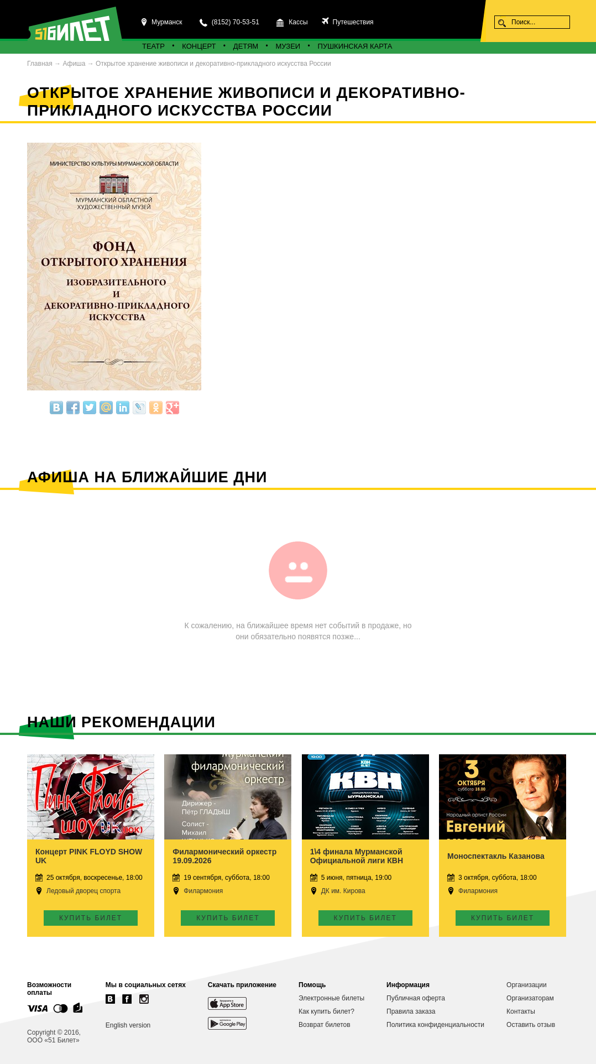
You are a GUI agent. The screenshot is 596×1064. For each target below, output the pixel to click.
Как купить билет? (326, 1011)
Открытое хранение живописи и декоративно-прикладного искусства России (213, 63)
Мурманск (166, 22)
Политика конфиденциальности (435, 1025)
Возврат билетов (325, 1025)
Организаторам (530, 998)
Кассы (298, 22)
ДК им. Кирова (343, 891)
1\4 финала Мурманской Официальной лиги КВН (356, 856)
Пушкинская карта (355, 46)
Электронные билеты (331, 998)
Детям (245, 46)
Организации (526, 985)
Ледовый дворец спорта (83, 891)
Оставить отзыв (530, 1025)
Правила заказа (410, 1011)
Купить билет (90, 918)
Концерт (199, 46)
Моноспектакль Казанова (496, 856)
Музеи (288, 46)
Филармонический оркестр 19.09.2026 (224, 856)
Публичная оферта (415, 998)
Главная (40, 63)
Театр (153, 46)
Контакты (520, 1011)
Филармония (203, 891)
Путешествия (352, 22)
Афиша (73, 63)
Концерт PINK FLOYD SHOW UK (88, 856)
